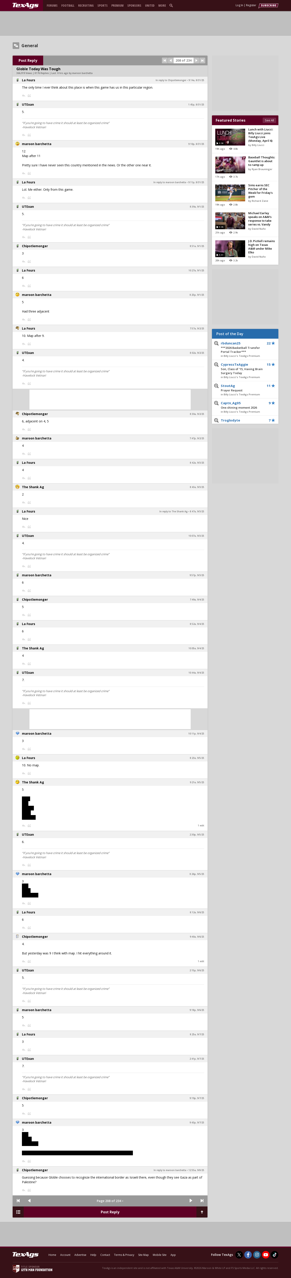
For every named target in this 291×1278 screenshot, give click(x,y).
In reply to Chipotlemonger (171, 80)
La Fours (28, 80)
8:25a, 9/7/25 (197, 1034)
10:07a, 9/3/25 (196, 535)
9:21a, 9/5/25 (197, 782)
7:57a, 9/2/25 (197, 328)
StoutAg (242, 388)
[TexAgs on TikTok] (274, 1255)
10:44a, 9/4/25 (196, 672)
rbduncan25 (242, 347)
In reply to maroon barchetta (169, 182)
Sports (102, 5)
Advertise (80, 1255)
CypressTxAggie (242, 368)
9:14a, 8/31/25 (196, 80)
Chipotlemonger (35, 246)
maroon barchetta (36, 144)
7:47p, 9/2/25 (197, 438)
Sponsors (134, 5)
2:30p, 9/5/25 (197, 834)
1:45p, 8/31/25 (196, 104)
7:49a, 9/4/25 (197, 599)
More (162, 5)
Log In (239, 5)
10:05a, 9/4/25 (196, 648)
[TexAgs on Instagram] (257, 1255)
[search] (172, 5)
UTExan (28, 104)
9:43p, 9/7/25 (197, 1122)
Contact (105, 1255)
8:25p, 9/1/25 (197, 294)
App (173, 1255)
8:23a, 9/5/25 (197, 757)
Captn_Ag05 (242, 405)
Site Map (143, 1255)
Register (251, 5)
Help (93, 1255)
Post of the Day (229, 333)
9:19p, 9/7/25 (197, 1098)
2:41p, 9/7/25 (197, 1058)
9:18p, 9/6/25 (197, 1010)
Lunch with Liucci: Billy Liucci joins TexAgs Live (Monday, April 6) (260, 135)
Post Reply (28, 60)
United (150, 5)
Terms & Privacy (124, 1255)
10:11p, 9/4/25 (196, 733)
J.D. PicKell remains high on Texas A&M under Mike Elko (261, 246)
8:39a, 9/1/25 (197, 206)
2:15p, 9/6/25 (197, 970)
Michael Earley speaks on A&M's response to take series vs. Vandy (260, 218)
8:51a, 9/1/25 (197, 246)
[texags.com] (25, 6)
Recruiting (86, 5)
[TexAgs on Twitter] (239, 1255)
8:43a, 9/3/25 (197, 487)
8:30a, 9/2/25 (197, 414)
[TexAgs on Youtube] (266, 1255)
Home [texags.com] (52, 1255)
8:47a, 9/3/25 (197, 511)
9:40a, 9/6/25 (197, 936)
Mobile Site (160, 1255)
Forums (52, 5)
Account (65, 1255)
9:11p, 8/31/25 (196, 182)
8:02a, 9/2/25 (197, 352)
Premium (117, 5)
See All (269, 120)
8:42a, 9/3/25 (197, 462)
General (29, 46)
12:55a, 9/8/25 (196, 1170)
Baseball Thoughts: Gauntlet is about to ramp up (261, 161)
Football (67, 5)
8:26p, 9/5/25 (197, 874)
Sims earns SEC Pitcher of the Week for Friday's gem (260, 190)
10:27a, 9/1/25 (196, 270)
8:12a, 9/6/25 (197, 912)
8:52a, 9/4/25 (197, 623)
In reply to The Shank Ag (173, 511)
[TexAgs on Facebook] (248, 1255)
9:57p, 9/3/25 (197, 575)
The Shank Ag (33, 487)
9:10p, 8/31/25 (196, 144)
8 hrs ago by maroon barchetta (75, 73)
